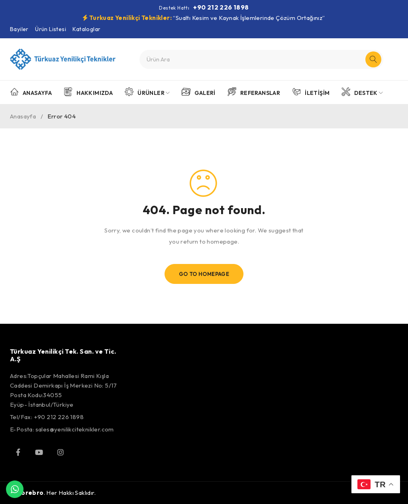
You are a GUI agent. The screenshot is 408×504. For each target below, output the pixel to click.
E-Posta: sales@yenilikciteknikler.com (62, 429)
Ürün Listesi (50, 29)
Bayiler (19, 29)
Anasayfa (23, 116)
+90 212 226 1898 (221, 7)
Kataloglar (86, 29)
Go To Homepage (204, 274)
